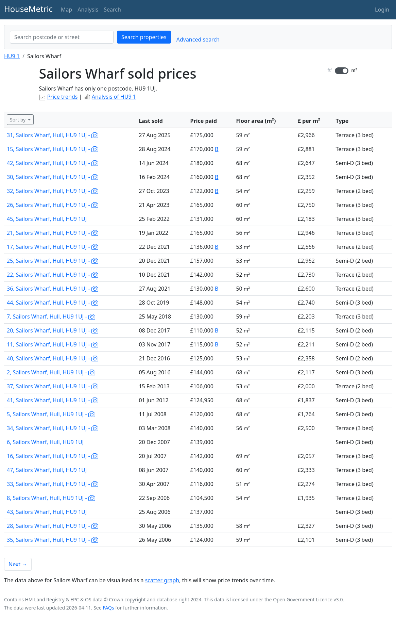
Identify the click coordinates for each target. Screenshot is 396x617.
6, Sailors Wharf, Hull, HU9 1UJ (45, 442)
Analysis (88, 9)
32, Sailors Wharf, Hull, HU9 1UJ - (52, 191)
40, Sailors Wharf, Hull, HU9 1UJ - (52, 358)
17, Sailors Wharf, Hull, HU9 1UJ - (52, 246)
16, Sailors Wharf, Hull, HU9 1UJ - (52, 456)
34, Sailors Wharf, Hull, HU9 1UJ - (52, 428)
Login (382, 9)
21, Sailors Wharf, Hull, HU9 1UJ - (52, 233)
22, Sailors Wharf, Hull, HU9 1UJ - (52, 274)
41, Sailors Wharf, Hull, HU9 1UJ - (52, 400)
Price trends (62, 96)
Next (17, 564)
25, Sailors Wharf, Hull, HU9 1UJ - (52, 260)
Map (66, 9)
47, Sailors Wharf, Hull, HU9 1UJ (47, 470)
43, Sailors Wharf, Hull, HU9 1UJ (47, 512)
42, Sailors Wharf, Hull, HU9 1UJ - (52, 163)
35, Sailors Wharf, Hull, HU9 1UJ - (52, 539)
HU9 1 (12, 56)
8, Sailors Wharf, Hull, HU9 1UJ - (51, 498)
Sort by (18, 119)
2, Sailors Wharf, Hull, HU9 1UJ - (51, 372)
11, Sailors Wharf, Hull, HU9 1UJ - (52, 344)
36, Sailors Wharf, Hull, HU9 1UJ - (52, 288)
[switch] (341, 70)
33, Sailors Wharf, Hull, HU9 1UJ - (52, 484)
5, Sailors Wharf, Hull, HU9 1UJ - (51, 414)
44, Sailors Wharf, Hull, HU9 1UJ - (52, 302)
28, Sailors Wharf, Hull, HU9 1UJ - (52, 526)
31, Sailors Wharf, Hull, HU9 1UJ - (52, 135)
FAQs (108, 607)
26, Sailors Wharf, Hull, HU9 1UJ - (52, 205)
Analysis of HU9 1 (114, 96)
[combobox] (62, 37)
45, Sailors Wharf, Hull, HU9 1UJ (47, 219)
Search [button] (112, 9)
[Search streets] (62, 37)
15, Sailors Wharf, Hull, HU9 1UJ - (52, 149)
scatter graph (162, 580)
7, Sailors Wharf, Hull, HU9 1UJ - (51, 316)
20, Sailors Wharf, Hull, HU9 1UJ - (52, 330)
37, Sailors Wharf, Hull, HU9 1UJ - (52, 386)
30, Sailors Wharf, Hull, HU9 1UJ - (52, 177)
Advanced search (198, 39)
